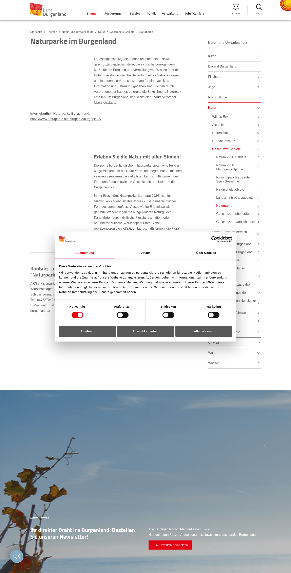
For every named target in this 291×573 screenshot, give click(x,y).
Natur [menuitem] (212, 107)
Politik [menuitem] (151, 13)
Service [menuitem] (135, 13)
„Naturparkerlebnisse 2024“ (139, 195)
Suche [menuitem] (259, 9)
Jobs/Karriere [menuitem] (195, 13)
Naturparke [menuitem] (224, 205)
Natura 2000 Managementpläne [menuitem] (229, 167)
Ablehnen (87, 331)
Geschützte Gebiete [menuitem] (226, 149)
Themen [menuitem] (92, 13)
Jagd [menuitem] (211, 87)
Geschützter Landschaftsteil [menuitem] (236, 222)
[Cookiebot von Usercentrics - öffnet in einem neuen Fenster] (214, 239)
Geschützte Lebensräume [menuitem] (234, 213)
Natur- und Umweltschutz (77, 31)
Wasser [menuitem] (213, 363)
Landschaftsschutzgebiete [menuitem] (235, 197)
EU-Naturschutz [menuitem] (223, 141)
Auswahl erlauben (145, 331)
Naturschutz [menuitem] (220, 133)
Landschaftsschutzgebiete (112, 59)
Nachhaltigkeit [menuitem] (218, 97)
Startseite (36, 31)
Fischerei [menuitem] (214, 76)
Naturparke (146, 31)
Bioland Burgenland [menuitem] (222, 66)
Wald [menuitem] (211, 353)
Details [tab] (145, 253)
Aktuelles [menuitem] (218, 125)
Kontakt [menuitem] (236, 9)
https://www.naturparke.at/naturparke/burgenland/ (65, 119)
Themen (52, 31)
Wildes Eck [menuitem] (220, 116)
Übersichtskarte (105, 102)
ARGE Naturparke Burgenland (52, 283)
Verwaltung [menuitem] (170, 13)
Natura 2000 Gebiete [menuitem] (231, 157)
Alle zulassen (203, 331)
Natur (101, 31)
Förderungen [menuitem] (113, 13)
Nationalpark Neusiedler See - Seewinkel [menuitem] (233, 179)
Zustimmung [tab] (85, 253)
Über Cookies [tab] (206, 253)
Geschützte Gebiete (122, 31)
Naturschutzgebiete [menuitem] (230, 189)
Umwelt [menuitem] (213, 342)
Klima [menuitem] (212, 56)
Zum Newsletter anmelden (170, 545)
